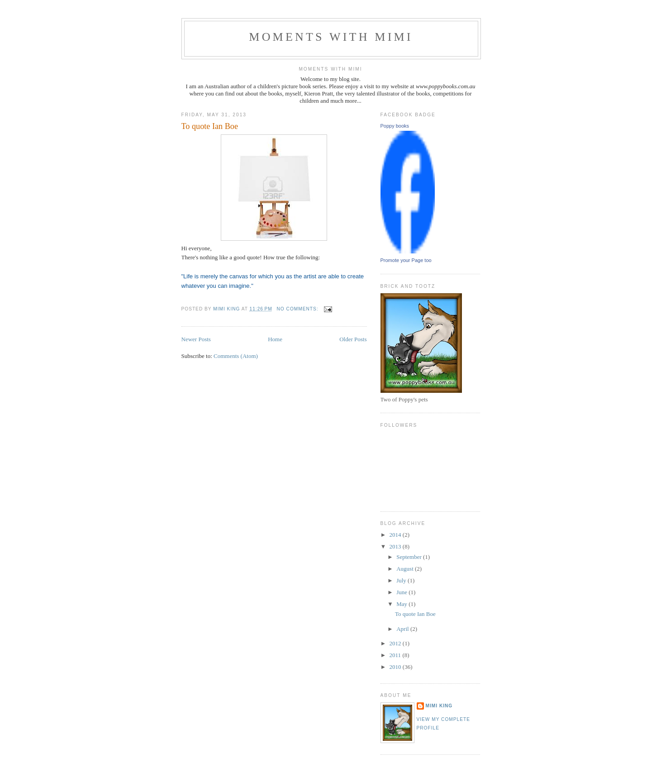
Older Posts (352, 339)
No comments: (298, 308)
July (402, 580)
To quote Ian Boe (209, 126)
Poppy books (394, 126)
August (405, 568)
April (403, 628)
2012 (396, 643)
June (402, 592)
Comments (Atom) (236, 356)
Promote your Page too (406, 260)
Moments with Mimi (331, 36)
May (402, 604)
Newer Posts (196, 339)
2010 (396, 666)
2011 (396, 655)
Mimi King (439, 705)
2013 (396, 546)
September (409, 556)
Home (275, 339)
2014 (396, 534)
